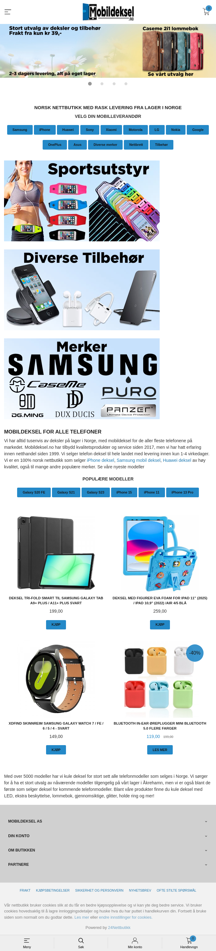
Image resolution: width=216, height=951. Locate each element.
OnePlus (55, 144)
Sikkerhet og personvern (99, 890)
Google (198, 129)
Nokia (175, 129)
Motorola (136, 129)
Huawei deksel (177, 459)
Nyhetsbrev (140, 890)
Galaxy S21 (66, 492)
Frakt (25, 890)
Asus (77, 144)
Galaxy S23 (95, 492)
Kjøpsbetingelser (53, 890)
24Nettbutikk (119, 927)
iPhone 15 (124, 492)
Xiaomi (111, 129)
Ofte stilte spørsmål (176, 890)
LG (157, 129)
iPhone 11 (152, 492)
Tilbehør (161, 144)
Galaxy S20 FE (34, 492)
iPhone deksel (100, 459)
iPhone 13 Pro (182, 492)
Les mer (81, 917)
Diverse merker (105, 144)
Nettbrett (136, 144)
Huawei (68, 129)
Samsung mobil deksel (139, 459)
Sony (90, 129)
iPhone (44, 129)
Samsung (19, 129)
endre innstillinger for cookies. (126, 917)
